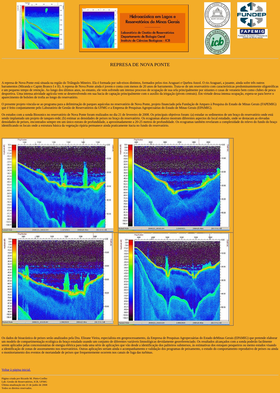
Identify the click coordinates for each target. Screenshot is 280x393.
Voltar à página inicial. (16, 369)
